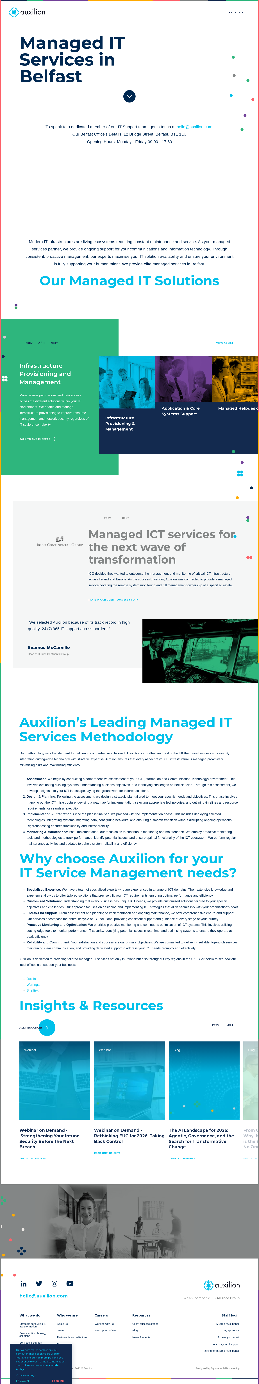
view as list (224, 342)
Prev (29, 342)
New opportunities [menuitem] (105, 1330)
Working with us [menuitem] (104, 1323)
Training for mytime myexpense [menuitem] (221, 1350)
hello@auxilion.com (194, 126)
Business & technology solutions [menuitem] (33, 1334)
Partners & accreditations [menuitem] (72, 1337)
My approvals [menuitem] (232, 1330)
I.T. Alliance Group (225, 1298)
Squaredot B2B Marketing (225, 1368)
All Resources (31, 1027)
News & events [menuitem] (141, 1337)
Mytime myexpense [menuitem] (228, 1323)
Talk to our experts (34, 424)
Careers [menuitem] (101, 1315)
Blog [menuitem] (135, 1330)
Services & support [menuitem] (30, 1342)
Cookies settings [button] (25, 1375)
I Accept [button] (22, 1381)
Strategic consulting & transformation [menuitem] (32, 1325)
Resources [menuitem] (141, 1315)
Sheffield (33, 990)
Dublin (31, 979)
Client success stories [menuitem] (145, 1323)
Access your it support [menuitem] (226, 1344)
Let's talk (236, 12)
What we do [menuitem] (29, 1315)
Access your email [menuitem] (229, 1337)
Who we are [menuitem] (67, 1315)
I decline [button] (58, 1380)
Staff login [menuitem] (231, 1315)
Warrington (34, 985)
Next (54, 342)
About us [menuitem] (62, 1323)
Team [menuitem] (60, 1330)
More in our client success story (113, 593)
